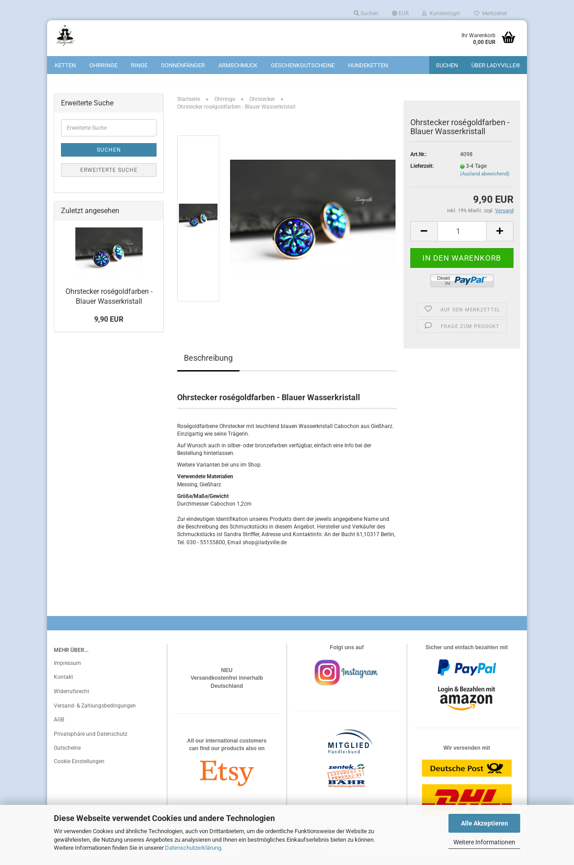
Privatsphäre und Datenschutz (90, 739)
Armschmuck (237, 65)
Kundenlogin (441, 13)
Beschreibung (208, 363)
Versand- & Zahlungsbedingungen (95, 711)
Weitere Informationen (484, 842)
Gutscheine (67, 754)
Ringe (139, 65)
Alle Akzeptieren (484, 823)
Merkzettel (490, 13)
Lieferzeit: (422, 172)
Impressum (67, 668)
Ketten (65, 65)
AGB (59, 725)
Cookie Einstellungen (79, 767)
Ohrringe (103, 65)
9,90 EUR (108, 325)
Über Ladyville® (495, 65)
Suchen (366, 13)
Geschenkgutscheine (303, 65)
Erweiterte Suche (109, 176)
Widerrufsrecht (71, 697)
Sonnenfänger (183, 65)
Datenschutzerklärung (193, 847)
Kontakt (63, 683)
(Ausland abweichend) (484, 180)
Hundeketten (368, 65)
